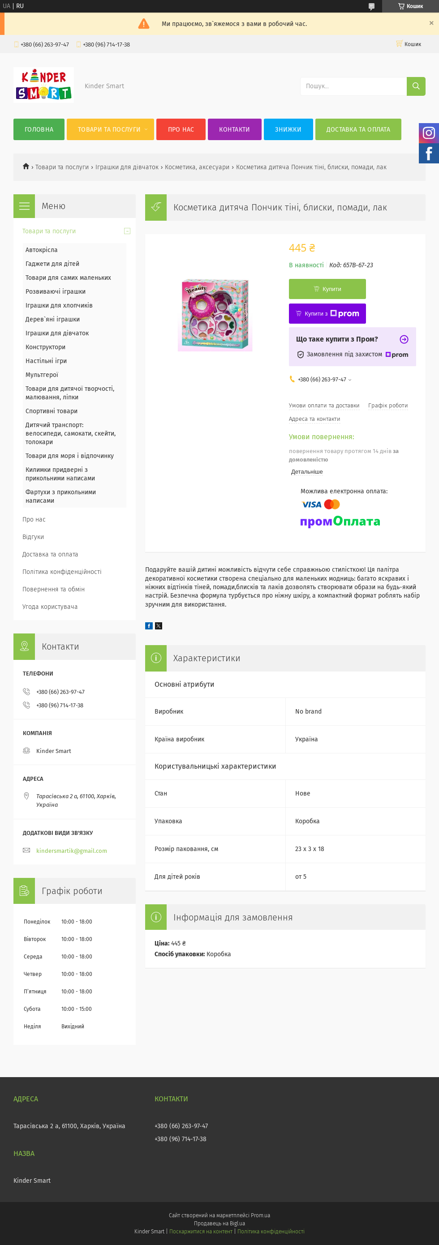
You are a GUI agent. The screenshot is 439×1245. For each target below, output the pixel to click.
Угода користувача (50, 607)
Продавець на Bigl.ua (219, 1223)
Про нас (181, 129)
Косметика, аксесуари (197, 167)
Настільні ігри (46, 361)
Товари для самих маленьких (68, 278)
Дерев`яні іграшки (53, 319)
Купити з (332, 314)
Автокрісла (42, 250)
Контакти (234, 129)
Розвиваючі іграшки (56, 291)
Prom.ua (260, 1215)
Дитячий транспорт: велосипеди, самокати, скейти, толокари (71, 433)
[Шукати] (416, 86)
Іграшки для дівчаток (127, 167)
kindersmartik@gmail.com (71, 850)
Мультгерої (42, 375)
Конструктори (45, 347)
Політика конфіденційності (62, 572)
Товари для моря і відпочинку (70, 456)
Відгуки (33, 537)
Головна (39, 129)
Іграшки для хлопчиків (59, 305)
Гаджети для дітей (52, 264)
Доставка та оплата (358, 129)
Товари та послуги (109, 129)
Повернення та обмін (53, 589)
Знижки (288, 129)
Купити (332, 289)
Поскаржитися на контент (200, 1231)
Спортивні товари (51, 411)
